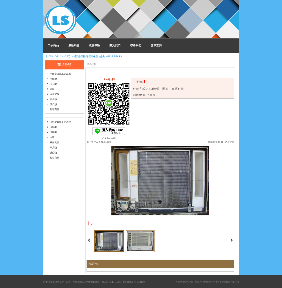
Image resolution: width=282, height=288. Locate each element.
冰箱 (52, 89)
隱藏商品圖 (214, 141)
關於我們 (114, 45)
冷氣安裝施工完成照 (60, 73)
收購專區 (94, 45)
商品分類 (91, 64)
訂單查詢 (156, 45)
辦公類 (53, 104)
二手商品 (53, 45)
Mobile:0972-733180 (134, 282)
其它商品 (54, 109)
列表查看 (229, 141)
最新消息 (73, 45)
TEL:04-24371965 (111, 282)
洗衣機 (53, 84)
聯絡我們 (135, 45)
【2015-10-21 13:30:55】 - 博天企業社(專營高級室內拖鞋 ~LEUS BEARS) (84, 56)
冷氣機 (53, 78)
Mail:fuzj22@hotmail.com (86, 282)
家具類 (53, 99)
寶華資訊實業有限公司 (228, 282)
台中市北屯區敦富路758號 (56, 282)
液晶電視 (54, 94)
